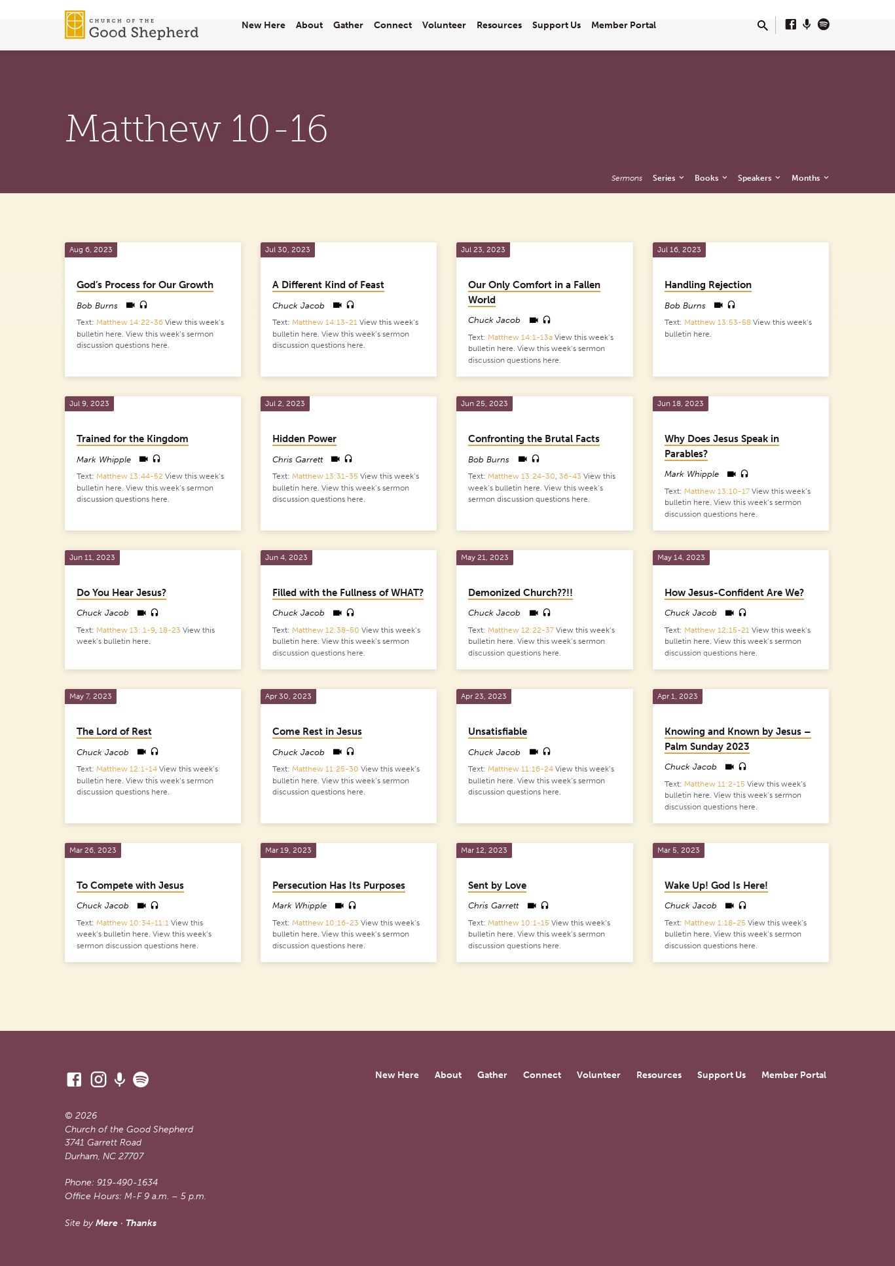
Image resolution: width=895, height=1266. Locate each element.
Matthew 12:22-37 (521, 630)
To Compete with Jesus (130, 885)
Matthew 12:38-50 (325, 630)
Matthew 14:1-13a (520, 337)
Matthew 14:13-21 (324, 322)
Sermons (627, 178)
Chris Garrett (297, 459)
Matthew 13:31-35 (325, 476)
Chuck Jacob (298, 305)
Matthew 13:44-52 (129, 476)
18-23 (170, 630)
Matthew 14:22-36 (129, 322)
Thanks (141, 1223)
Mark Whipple (104, 459)
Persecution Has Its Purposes (338, 885)
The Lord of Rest (114, 731)
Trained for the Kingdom (133, 439)
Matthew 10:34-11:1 (132, 922)
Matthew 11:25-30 (325, 768)
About (309, 25)
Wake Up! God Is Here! (716, 885)
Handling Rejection (708, 285)
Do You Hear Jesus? (121, 593)
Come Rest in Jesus (317, 731)
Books (712, 178)
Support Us (556, 25)
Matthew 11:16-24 (520, 768)
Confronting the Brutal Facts (534, 439)
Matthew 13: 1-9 (125, 630)
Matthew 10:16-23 (325, 922)
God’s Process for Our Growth (145, 285)
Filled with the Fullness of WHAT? (348, 593)
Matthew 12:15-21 (717, 630)
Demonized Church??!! (520, 593)
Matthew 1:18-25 (715, 922)
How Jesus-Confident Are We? (734, 593)
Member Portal (623, 25)
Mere (107, 1223)
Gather (348, 25)
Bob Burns (97, 305)
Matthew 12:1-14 (126, 768)
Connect (393, 25)
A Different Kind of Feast (328, 285)
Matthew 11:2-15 (714, 784)
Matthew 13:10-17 (717, 491)
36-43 (570, 476)
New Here (263, 25)
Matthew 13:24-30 (521, 476)
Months (811, 178)
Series (669, 178)
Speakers (760, 178)
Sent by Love (497, 885)
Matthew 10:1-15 (518, 922)
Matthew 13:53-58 (717, 322)
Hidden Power (304, 439)
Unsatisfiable (497, 731)
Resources (499, 25)
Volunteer (444, 25)
